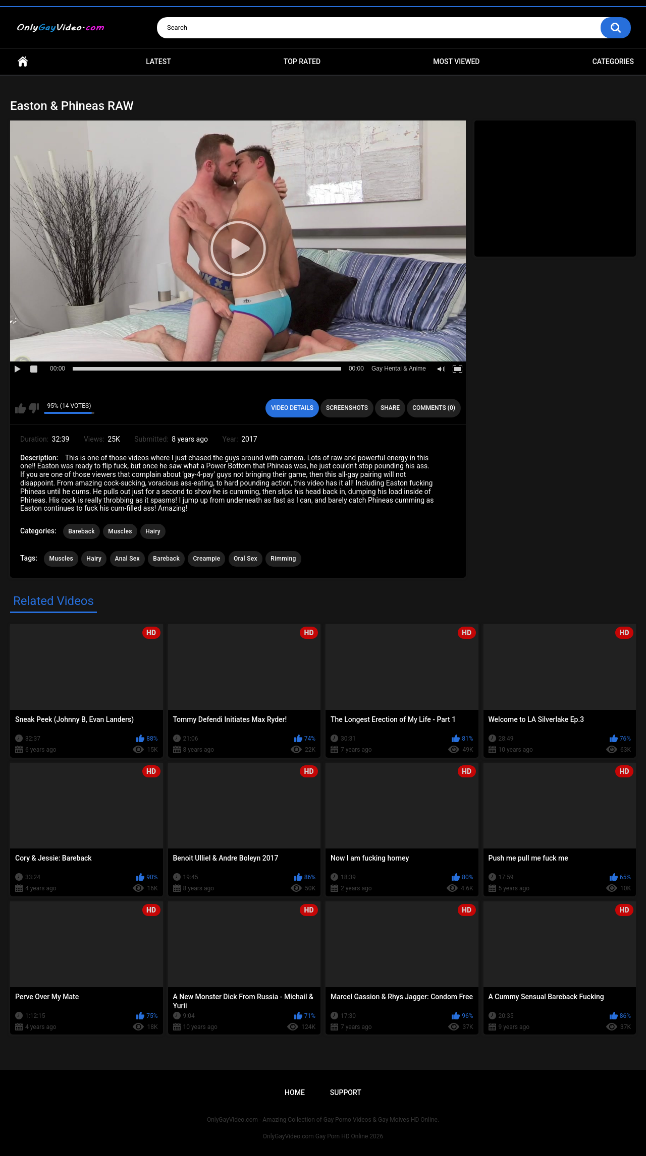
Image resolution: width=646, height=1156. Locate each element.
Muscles (120, 531)
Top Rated (302, 61)
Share (390, 407)
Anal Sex (127, 558)
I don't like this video (33, 408)
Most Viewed (456, 61)
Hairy (152, 531)
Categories (613, 61)
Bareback (81, 531)
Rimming (283, 558)
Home (22, 62)
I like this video (20, 408)
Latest (158, 61)
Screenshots (347, 407)
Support (345, 1092)
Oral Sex (245, 558)
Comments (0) (433, 407)
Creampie (206, 558)
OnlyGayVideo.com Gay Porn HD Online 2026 (323, 1136)
